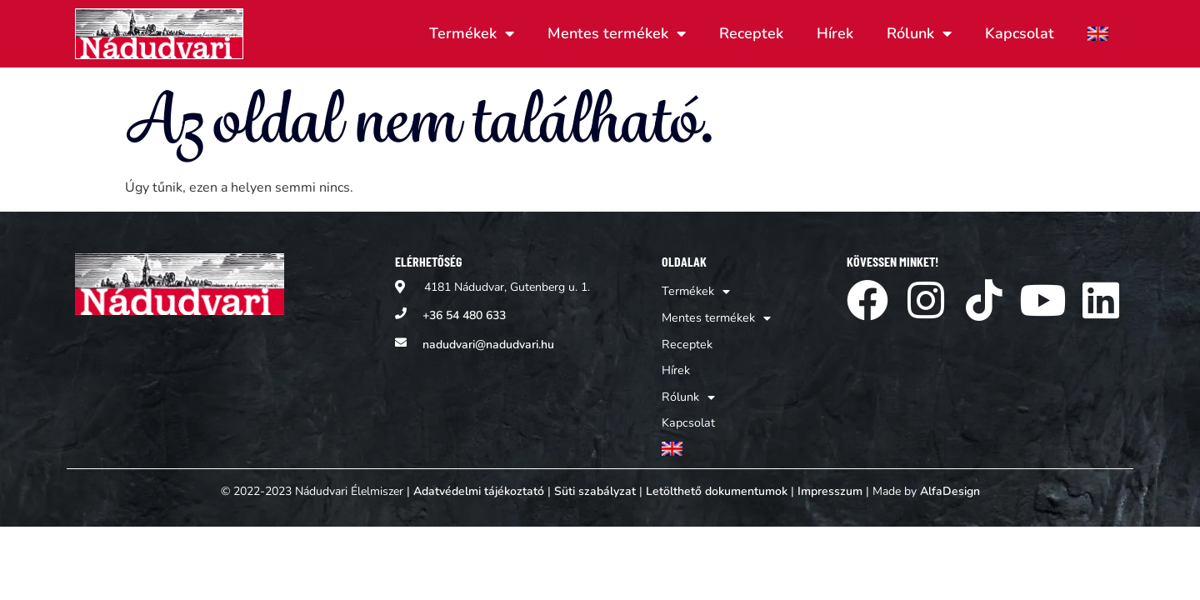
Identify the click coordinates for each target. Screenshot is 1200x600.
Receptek (751, 33)
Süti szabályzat (595, 482)
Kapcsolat (1019, 33)
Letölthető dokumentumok (717, 482)
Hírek (835, 33)
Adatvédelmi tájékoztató (478, 482)
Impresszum (830, 482)
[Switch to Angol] (1098, 33)
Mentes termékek (617, 33)
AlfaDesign (950, 482)
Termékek (471, 33)
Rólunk (919, 33)
